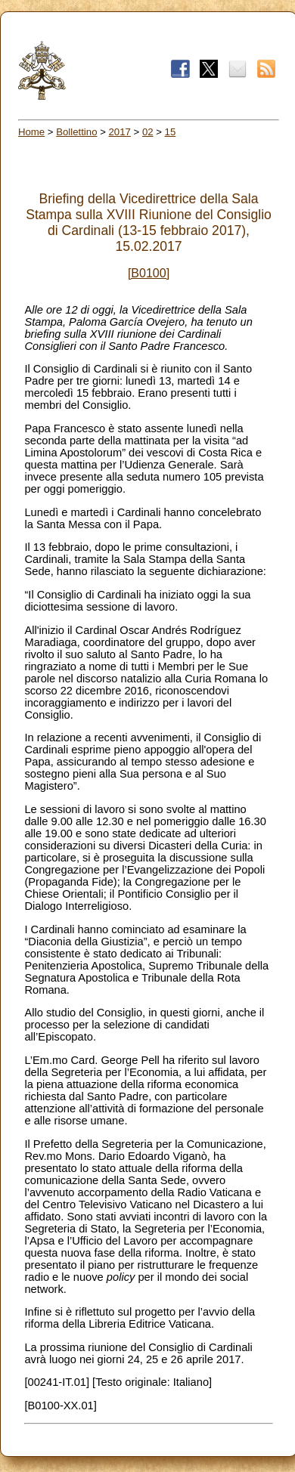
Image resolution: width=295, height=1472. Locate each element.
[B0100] (148, 273)
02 (148, 132)
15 (170, 132)
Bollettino (76, 132)
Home (31, 132)
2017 (120, 132)
